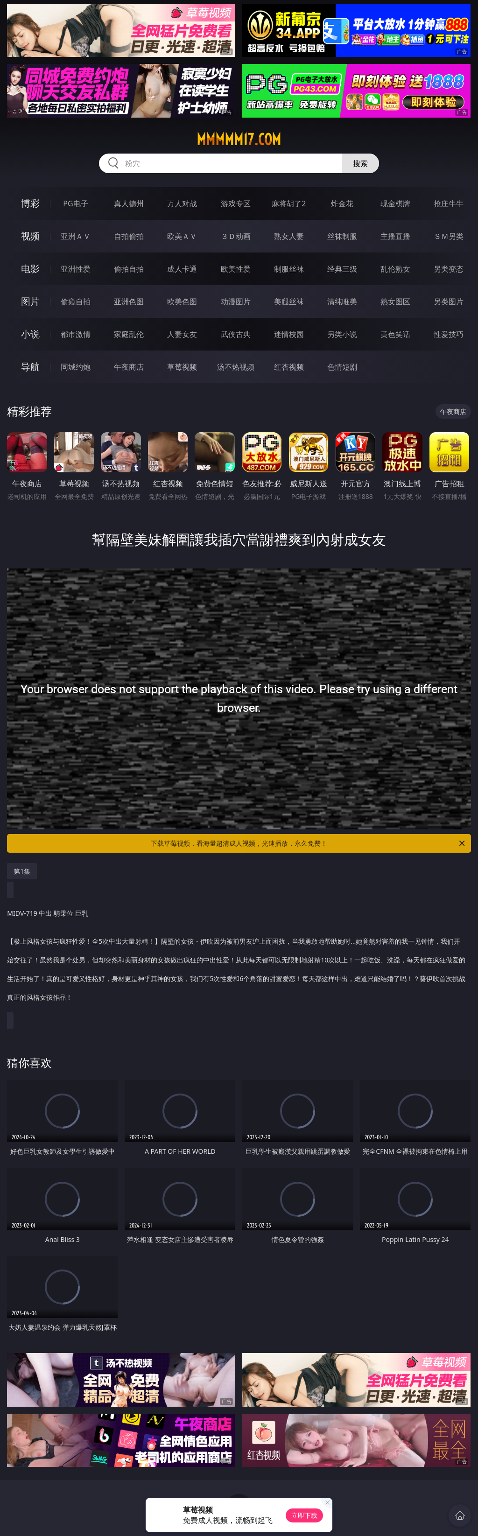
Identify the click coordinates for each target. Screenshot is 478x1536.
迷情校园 (289, 334)
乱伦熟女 (395, 269)
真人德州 (129, 203)
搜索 (360, 163)
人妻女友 (182, 334)
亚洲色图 (129, 301)
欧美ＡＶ (182, 236)
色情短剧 (342, 367)
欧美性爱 (236, 269)
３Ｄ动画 (236, 236)
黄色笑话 (395, 334)
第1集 (22, 871)
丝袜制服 (342, 236)
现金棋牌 (395, 203)
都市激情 (76, 334)
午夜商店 (129, 367)
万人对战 (182, 203)
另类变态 (449, 269)
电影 (30, 268)
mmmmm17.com (239, 139)
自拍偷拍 (129, 236)
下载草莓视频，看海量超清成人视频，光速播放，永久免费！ (308, 843)
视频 (30, 236)
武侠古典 (236, 334)
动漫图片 (236, 301)
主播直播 (395, 236)
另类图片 (449, 301)
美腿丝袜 (289, 301)
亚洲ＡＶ (76, 236)
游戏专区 (236, 203)
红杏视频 (289, 367)
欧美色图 (182, 301)
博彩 (30, 203)
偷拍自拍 (129, 269)
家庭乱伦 (129, 334)
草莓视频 (182, 367)
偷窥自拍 (76, 301)
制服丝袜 (289, 269)
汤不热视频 (235, 367)
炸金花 (342, 203)
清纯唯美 (342, 301)
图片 (30, 301)
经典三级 (342, 269)
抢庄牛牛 (449, 203)
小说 (30, 334)
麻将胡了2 (289, 203)
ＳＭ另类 (449, 236)
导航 (30, 366)
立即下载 (304, 1515)
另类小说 (342, 334)
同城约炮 (76, 367)
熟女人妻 (289, 236)
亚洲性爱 (76, 269)
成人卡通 (182, 269)
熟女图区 (395, 301)
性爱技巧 (449, 334)
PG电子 (75, 203)
